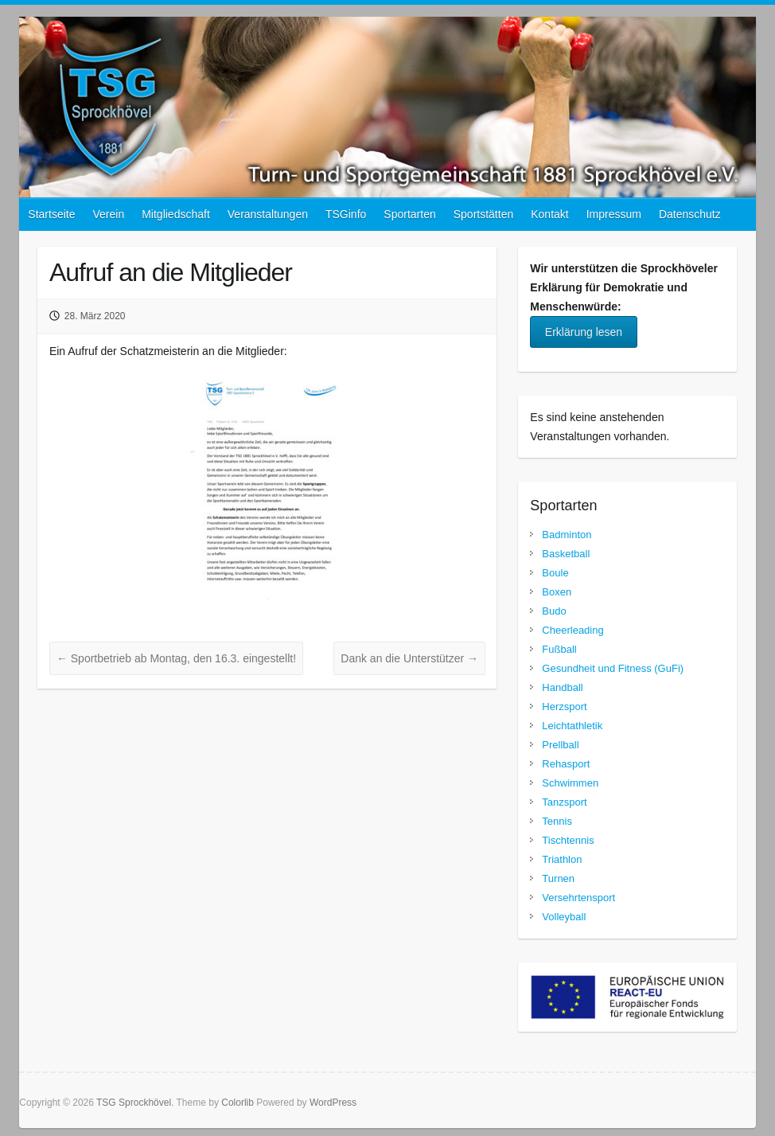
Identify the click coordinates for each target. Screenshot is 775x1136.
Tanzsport (564, 802)
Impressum (613, 214)
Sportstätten (484, 214)
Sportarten (409, 214)
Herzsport (564, 706)
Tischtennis (568, 840)
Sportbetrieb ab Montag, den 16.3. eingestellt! (176, 658)
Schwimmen (570, 783)
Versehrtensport (578, 898)
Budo (554, 611)
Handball (562, 687)
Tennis (557, 821)
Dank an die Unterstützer (409, 658)
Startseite (51, 214)
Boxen (556, 592)
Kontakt (549, 214)
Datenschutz (690, 214)
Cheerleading (572, 630)
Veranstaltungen (268, 214)
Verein (108, 214)
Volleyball (564, 917)
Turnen (558, 878)
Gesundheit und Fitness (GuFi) (612, 668)
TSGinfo (345, 214)
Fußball (559, 649)
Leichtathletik (572, 726)
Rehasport (566, 764)
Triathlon (562, 859)
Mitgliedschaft (176, 214)
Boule (555, 573)
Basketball (566, 554)
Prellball (560, 745)
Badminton (566, 535)
